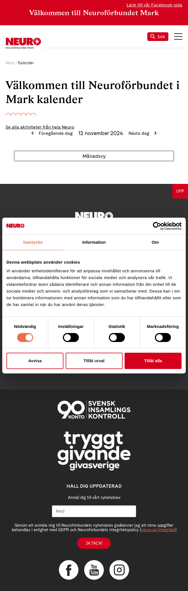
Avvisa (35, 360)
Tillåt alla (153, 360)
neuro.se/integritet (158, 530)
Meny (178, 36)
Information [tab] (94, 242)
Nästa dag (139, 133)
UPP (180, 191)
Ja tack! (94, 543)
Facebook (69, 570)
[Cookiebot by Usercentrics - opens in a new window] (157, 226)
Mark (10, 63)
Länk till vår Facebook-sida (154, 5)
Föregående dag (55, 133)
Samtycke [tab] (33, 242)
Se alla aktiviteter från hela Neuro (40, 127)
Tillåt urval (94, 360)
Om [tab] (155, 242)
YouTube (94, 570)
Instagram (119, 570)
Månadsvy (94, 156)
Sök (157, 36)
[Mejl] (94, 511)
